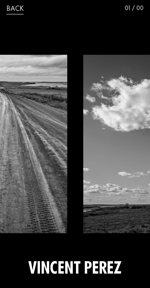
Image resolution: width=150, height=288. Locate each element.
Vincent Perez (75, 269)
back (15, 9)
